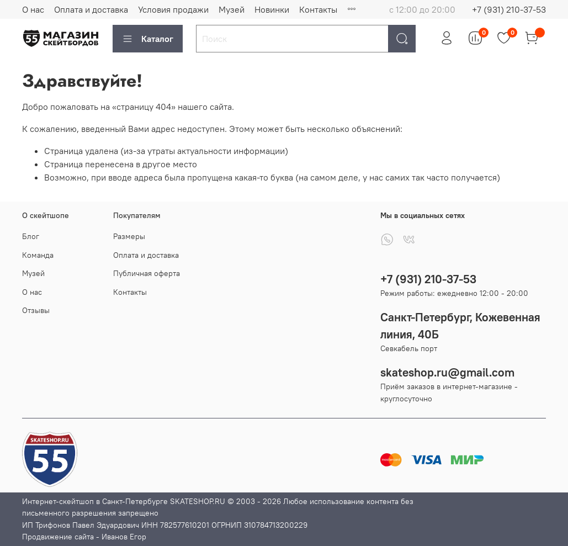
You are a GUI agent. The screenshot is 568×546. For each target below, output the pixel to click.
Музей (232, 9)
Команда (38, 255)
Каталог (147, 38)
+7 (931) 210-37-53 (509, 9)
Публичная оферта (146, 273)
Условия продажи (173, 9)
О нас (33, 9)
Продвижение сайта (58, 537)
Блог (30, 236)
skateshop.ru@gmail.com (447, 372)
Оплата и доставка (91, 9)
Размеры (129, 236)
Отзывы (36, 310)
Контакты (318, 9)
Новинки (271, 9)
